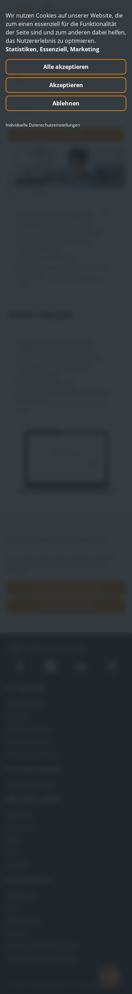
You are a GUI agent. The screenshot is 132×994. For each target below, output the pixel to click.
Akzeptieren (66, 85)
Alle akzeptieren (66, 67)
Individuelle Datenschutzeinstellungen (43, 125)
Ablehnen (66, 103)
